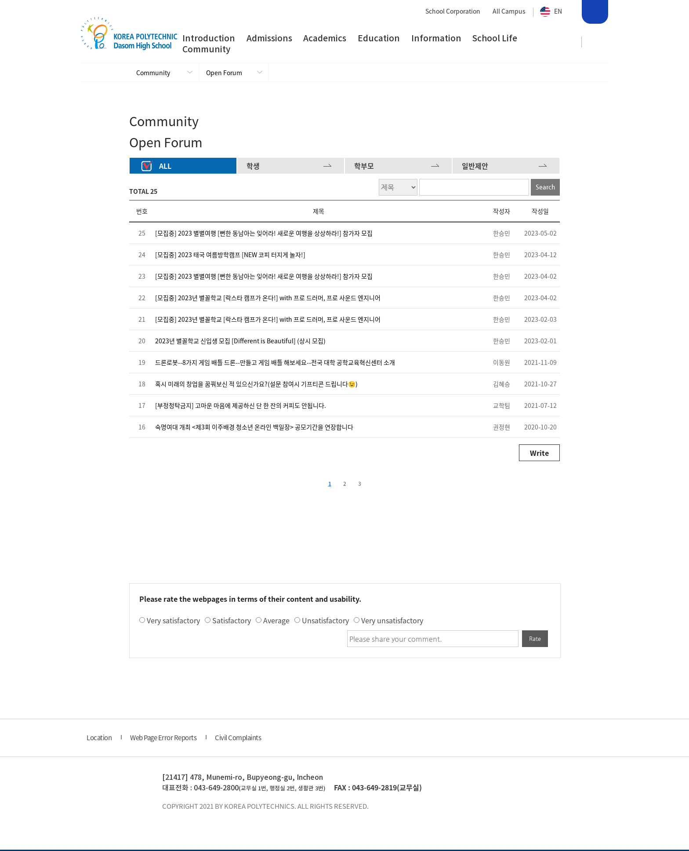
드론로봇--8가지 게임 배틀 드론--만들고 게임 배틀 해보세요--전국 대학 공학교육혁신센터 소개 (275, 363)
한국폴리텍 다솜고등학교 (113, 789)
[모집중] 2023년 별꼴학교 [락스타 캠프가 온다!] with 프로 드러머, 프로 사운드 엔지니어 (268, 299)
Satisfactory (231, 621)
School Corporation (452, 11)
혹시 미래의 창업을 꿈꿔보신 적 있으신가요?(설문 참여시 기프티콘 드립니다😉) (256, 385)
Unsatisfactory (325, 621)
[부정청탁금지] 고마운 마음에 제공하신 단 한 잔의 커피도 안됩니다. (240, 406)
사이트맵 (595, 41)
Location (99, 739)
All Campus (509, 11)
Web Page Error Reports (163, 739)
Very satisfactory (173, 621)
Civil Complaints (238, 739)
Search (594, 13)
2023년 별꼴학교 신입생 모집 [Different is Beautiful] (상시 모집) (240, 342)
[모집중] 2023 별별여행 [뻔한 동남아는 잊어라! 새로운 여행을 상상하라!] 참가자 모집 (264, 234)
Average (276, 621)
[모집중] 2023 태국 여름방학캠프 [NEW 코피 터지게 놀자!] (230, 255)
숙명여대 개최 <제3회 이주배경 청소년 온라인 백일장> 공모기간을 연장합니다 (254, 428)
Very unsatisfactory (392, 621)
